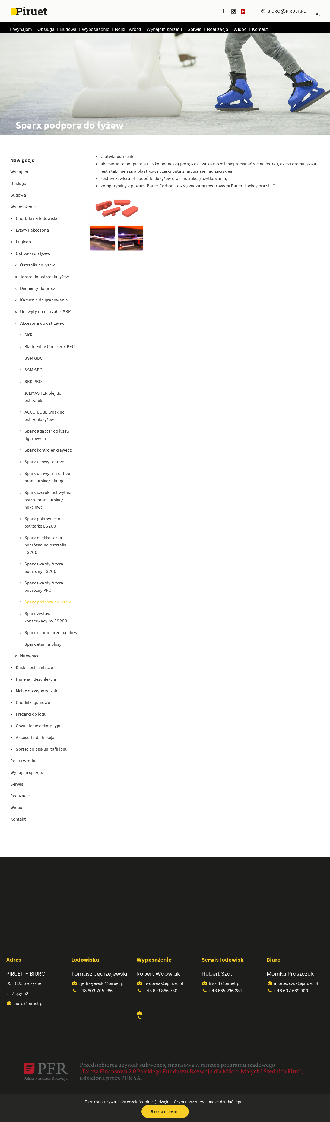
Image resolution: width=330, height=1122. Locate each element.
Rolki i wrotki (128, 29)
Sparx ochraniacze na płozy (50, 632)
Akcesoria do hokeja (35, 737)
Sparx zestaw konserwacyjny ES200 (45, 617)
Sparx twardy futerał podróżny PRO (44, 586)
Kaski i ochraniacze (34, 667)
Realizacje (217, 29)
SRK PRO (33, 381)
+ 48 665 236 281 (222, 991)
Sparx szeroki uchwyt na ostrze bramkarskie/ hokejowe (48, 500)
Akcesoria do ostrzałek (42, 323)
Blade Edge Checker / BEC (49, 346)
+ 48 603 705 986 (92, 991)
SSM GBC (33, 358)
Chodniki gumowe (33, 702)
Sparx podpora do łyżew (47, 602)
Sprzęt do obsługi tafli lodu (42, 749)
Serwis (194, 29)
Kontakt (260, 29)
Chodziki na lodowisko (37, 218)
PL (318, 12)
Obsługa (46, 29)
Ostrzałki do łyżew (33, 253)
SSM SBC (33, 370)
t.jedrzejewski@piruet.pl (98, 983)
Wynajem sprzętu (164, 29)
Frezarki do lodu (31, 714)
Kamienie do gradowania (44, 300)
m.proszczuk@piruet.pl (292, 983)
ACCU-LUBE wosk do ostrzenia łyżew (44, 415)
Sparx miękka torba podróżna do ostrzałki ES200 (45, 545)
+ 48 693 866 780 (157, 991)
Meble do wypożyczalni (37, 691)
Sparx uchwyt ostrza (44, 462)
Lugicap (23, 242)
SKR (28, 335)
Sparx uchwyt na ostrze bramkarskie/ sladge (47, 477)
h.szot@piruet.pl (221, 983)
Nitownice (29, 656)
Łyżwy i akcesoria (32, 230)
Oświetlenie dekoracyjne (39, 726)
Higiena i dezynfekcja (36, 679)
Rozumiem (164, 1111)
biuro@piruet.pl (24, 1003)
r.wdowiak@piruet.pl (160, 983)
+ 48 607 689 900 (287, 991)
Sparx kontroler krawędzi (48, 450)
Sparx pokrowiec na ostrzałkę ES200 (43, 522)
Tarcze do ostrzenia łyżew (44, 276)
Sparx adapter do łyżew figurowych (47, 434)
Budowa (68, 29)
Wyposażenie (95, 29)
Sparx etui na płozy (42, 644)
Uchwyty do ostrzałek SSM (45, 311)
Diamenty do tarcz (37, 288)
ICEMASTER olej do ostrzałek (42, 396)
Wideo (240, 29)
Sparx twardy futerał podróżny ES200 (44, 567)
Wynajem (22, 29)
